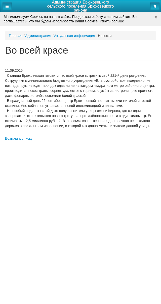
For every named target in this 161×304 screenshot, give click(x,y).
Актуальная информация (74, 36)
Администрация (38, 36)
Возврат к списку (18, 138)
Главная (15, 36)
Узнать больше (112, 21)
